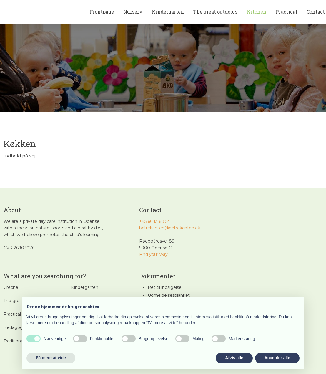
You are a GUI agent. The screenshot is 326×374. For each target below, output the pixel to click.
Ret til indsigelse (165, 287)
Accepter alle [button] (277, 357)
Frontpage (102, 12)
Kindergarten (168, 12)
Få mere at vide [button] (51, 357)
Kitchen (256, 12)
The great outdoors (215, 12)
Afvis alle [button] (234, 357)
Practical (286, 12)
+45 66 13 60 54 (154, 221)
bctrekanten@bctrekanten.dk (169, 227)
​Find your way (153, 254)
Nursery (132, 12)
